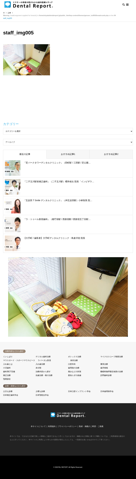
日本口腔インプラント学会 (79, 391)
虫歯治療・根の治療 (44, 375)
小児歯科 (7, 368)
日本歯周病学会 (107, 391)
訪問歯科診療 (106, 375)
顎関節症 (7, 379)
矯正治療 (7, 375)
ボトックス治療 (74, 357)
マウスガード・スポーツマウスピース (19, 360)
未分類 (38, 368)
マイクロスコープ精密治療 (111, 357)
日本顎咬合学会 (42, 395)
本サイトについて (38, 426)
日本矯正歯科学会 (10, 395)
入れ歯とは (7, 364)
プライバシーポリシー (67, 426)
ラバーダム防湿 (44, 360)
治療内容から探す (43, 371)
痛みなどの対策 (74, 371)
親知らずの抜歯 (74, 375)
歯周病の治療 (73, 368)
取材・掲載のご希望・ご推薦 (91, 426)
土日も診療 (7, 391)
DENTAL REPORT (61, 467)
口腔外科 (72, 364)
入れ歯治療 (40, 364)
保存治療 (74, 360)
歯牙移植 (104, 368)
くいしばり (7, 357)
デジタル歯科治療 (43, 357)
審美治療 (104, 364)
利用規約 (52, 426)
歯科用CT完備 (9, 371)
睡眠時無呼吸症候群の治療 (111, 371)
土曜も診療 (40, 391)
